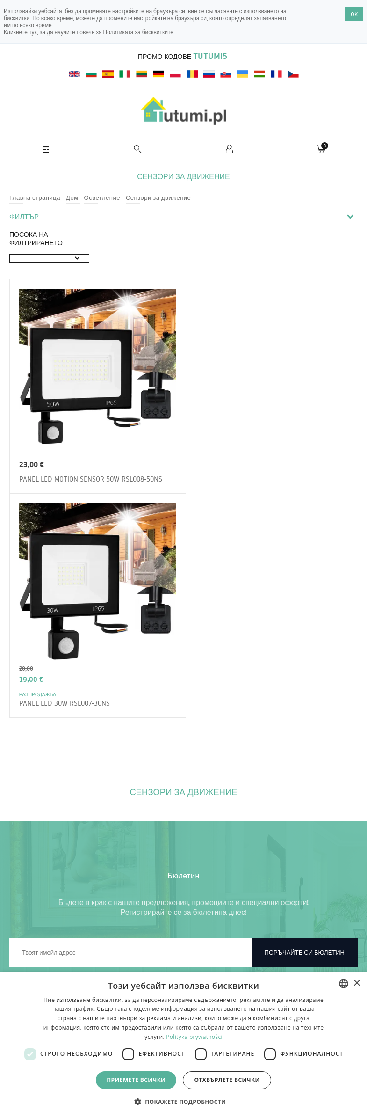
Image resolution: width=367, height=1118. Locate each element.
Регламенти (35, 917)
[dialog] (183, 1045)
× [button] (356, 983)
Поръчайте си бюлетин (305, 735)
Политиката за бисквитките (139, 32)
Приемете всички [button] (136, 1080)
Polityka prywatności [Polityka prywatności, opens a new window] (194, 1037)
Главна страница (34, 197)
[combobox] (343, 983)
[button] (183, 1101)
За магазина (36, 935)
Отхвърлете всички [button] (226, 1080)
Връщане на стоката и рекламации (67, 971)
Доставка (32, 953)
